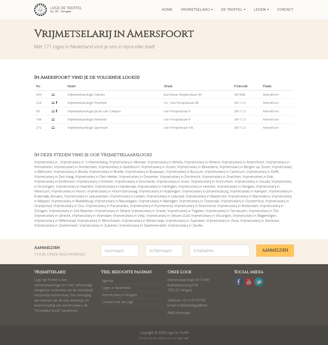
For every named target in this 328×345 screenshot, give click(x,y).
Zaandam (197, 220)
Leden (261, 10)
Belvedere (210, 166)
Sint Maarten (83, 210)
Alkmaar (140, 162)
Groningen (46, 186)
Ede (270, 176)
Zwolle (197, 225)
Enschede (147, 181)
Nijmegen (170, 201)
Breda (83, 171)
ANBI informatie (178, 313)
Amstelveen (43, 166)
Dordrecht (192, 176)
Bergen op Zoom (257, 166)
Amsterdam (88, 166)
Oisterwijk (211, 201)
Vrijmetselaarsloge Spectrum (87, 127)
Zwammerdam (155, 225)
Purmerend (164, 205)
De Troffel (233, 10)
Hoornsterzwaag (124, 191)
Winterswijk (155, 220)
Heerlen (209, 186)
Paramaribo (119, 205)
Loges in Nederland (116, 288)
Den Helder (109, 176)
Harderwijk (128, 186)
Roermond (207, 205)
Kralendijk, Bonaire (48, 196)
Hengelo (248, 186)
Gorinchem (224, 181)
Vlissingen (223, 215)
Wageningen (266, 215)
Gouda (264, 181)
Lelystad (177, 196)
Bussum (196, 171)
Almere (214, 162)
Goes (185, 181)
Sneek (161, 210)
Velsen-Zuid (180, 215)
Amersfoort (255, 162)
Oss (81, 205)
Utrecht (64, 215)
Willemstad (67, 220)
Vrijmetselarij (197, 10)
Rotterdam (250, 205)
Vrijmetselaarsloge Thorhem (87, 103)
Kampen (260, 191)
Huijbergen (172, 191)
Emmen (107, 181)
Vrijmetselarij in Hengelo (119, 295)
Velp (141, 215)
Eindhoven (67, 181)
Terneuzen (238, 210)
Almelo (177, 162)
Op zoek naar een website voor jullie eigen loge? (164, 338)
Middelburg (84, 201)
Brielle (118, 171)
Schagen (40, 210)
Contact (285, 10)
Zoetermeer (68, 225)
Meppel (43, 201)
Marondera (261, 196)
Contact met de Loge (117, 302)
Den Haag (66, 176)
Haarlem (86, 186)
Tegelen (198, 210)
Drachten (234, 176)
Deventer (151, 176)
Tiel (275, 210)
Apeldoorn (131, 166)
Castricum (237, 171)
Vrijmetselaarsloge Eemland (86, 119)
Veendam (104, 215)
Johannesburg (217, 191)
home (167, 10)
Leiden (140, 196)
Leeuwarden (98, 196)
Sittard (125, 210)
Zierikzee (272, 220)
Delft (274, 171)
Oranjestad (43, 205)
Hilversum (42, 191)
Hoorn (81, 191)
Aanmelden (275, 250)
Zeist (235, 220)
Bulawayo (157, 171)
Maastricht (218, 196)
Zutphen (111, 225)
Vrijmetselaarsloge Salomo (86, 94)
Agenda (107, 281)
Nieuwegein (128, 201)
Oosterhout (254, 201)
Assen (171, 166)
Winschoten (111, 220)
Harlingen (169, 186)
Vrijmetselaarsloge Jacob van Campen (94, 111)
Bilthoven (45, 171)
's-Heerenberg (96, 162)
